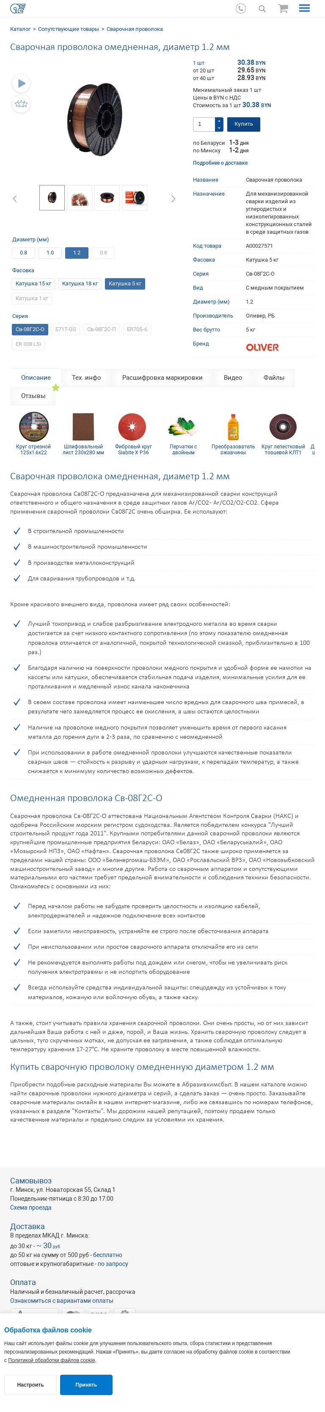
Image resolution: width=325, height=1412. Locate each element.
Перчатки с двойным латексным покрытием (183, 449)
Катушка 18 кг (80, 283)
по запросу (113, 1263)
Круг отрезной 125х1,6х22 (33, 449)
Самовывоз (31, 1180)
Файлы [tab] (274, 377)
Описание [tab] (36, 377)
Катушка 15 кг (33, 283)
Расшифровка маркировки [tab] (162, 377)
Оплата (23, 1282)
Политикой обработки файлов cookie (51, 1360)
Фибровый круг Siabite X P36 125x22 (133, 449)
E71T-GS (65, 329)
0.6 (103, 252)
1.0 (50, 252)
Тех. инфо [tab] (86, 377)
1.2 (76, 252)
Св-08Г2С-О (30, 329)
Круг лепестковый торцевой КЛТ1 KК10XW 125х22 (283, 449)
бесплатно (107, 1255)
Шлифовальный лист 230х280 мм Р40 (83, 449)
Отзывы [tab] (33, 396)
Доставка (27, 1226)
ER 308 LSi (28, 344)
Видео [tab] (233, 377)
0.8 (23, 252)
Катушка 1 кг (32, 298)
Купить (243, 124)
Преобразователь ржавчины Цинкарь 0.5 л (233, 449)
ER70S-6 (137, 329)
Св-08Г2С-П (101, 329)
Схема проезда (31, 1207)
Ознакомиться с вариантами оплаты (61, 1300)
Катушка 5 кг (125, 283)
